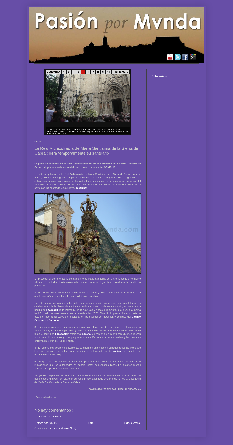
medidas (81, 188)
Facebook (52, 309)
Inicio (90, 423)
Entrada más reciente (46, 423)
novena (86, 334)
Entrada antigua (132, 423)
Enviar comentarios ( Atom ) (62, 428)
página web (119, 351)
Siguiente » (120, 71)
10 (108, 71)
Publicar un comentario (50, 416)
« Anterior (53, 71)
